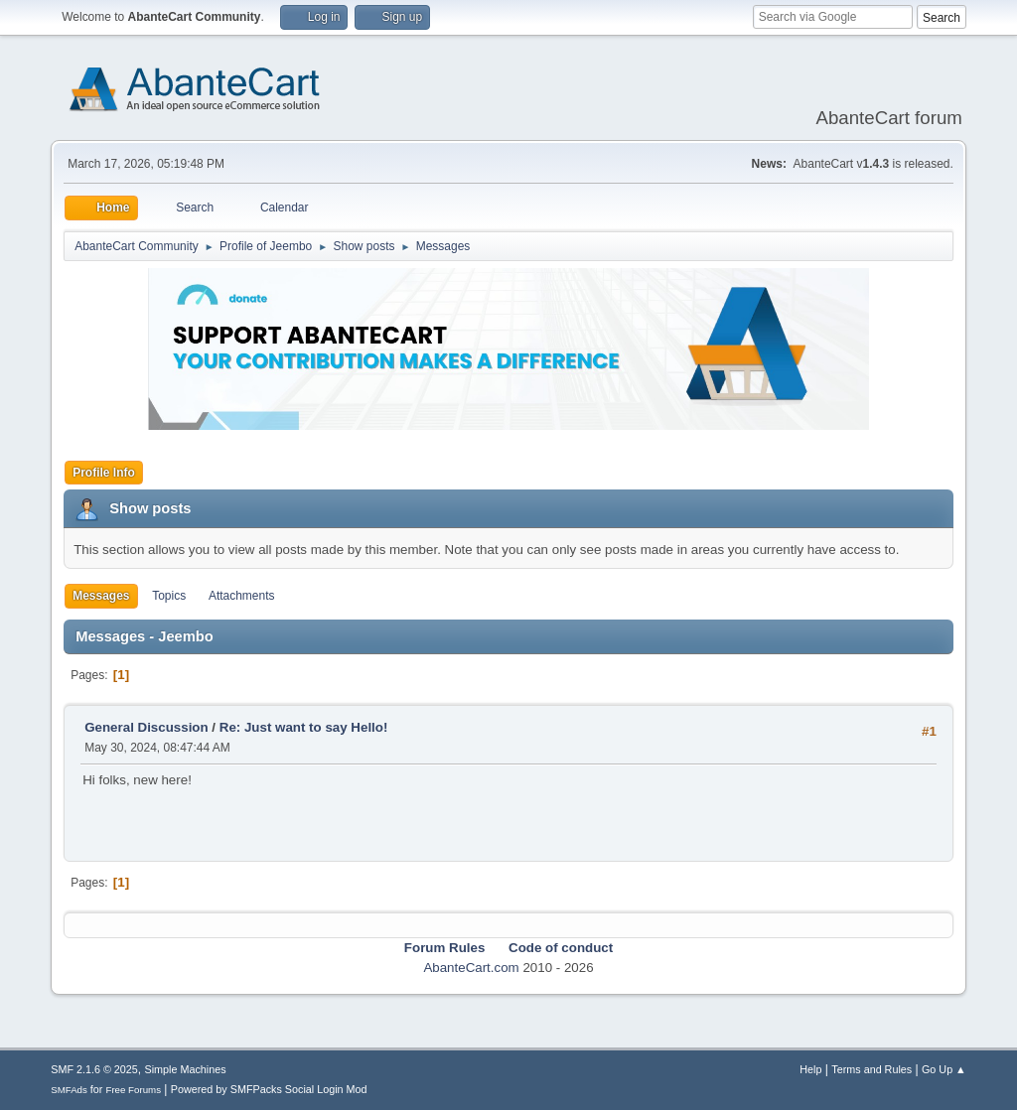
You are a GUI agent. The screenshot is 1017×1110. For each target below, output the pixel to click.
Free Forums (133, 1089)
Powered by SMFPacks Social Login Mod (269, 1089)
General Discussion (146, 727)
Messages (101, 596)
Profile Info (104, 473)
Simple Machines (185, 1069)
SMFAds (69, 1089)
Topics (169, 596)
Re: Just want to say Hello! (303, 727)
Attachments (242, 596)
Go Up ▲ (944, 1069)
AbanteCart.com (470, 967)
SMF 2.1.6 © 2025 (94, 1069)
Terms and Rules (871, 1069)
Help (810, 1069)
